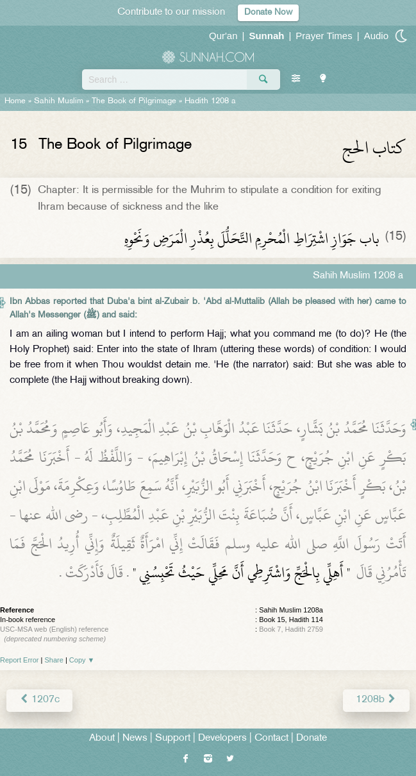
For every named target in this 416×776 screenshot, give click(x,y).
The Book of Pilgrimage (134, 101)
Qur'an (223, 35)
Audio (376, 35)
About (102, 738)
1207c (39, 700)
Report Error (19, 660)
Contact (271, 738)
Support (172, 738)
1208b (376, 700)
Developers (222, 738)
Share (54, 660)
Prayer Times (323, 35)
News (134, 738)
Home (15, 101)
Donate (311, 738)
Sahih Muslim (58, 101)
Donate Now (268, 12)
